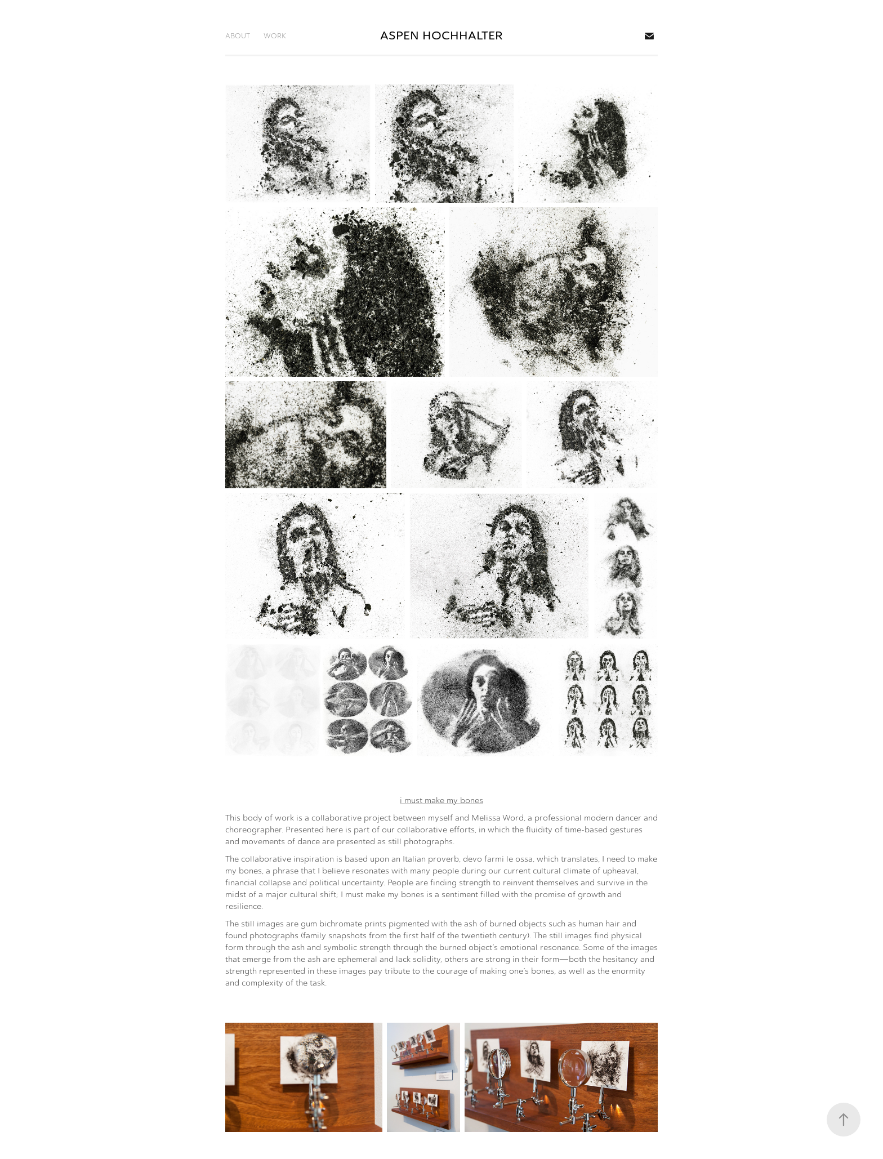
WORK (275, 36)
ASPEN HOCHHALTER (441, 36)
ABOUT (237, 36)
